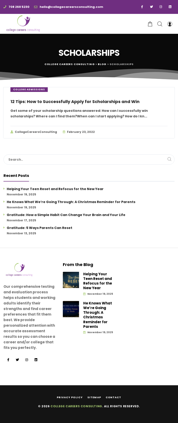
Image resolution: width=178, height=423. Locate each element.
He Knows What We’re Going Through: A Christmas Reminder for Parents (71, 202)
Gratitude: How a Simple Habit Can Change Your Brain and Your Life (66, 215)
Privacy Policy (70, 397)
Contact (113, 397)
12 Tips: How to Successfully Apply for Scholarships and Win (75, 101)
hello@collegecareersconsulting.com (68, 7)
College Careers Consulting (76, 406)
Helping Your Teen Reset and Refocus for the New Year (55, 189)
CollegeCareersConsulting (33, 131)
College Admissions (29, 89)
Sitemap (94, 397)
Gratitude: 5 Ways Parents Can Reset (39, 228)
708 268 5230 (16, 7)
